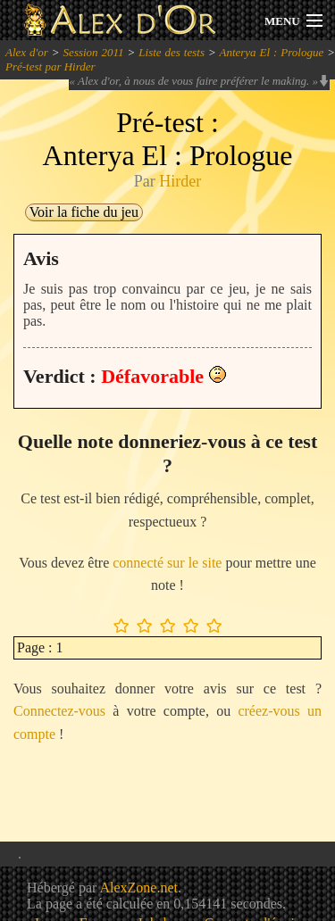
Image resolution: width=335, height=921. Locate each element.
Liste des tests (171, 52)
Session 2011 (93, 52)
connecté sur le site (167, 562)
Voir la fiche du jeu (83, 212)
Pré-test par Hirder (50, 66)
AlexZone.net (138, 887)
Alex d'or (26, 52)
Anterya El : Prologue (271, 52)
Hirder (180, 181)
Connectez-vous (59, 710)
